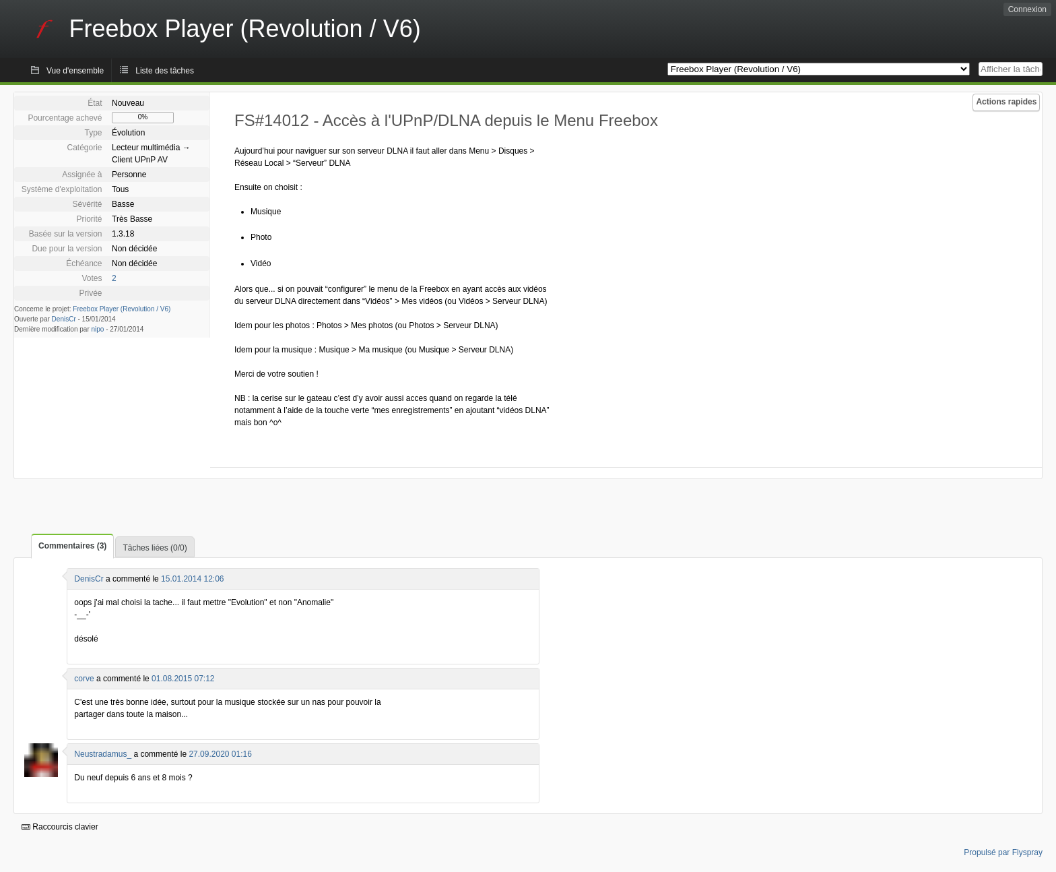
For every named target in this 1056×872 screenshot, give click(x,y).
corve (84, 678)
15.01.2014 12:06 (192, 579)
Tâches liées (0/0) (155, 548)
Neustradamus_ (102, 754)
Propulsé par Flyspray (1003, 852)
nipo (98, 329)
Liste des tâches (164, 70)
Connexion (1027, 9)
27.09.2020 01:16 (220, 754)
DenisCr (64, 319)
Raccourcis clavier (60, 827)
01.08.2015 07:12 (183, 678)
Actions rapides (1006, 101)
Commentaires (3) (72, 546)
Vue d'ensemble (75, 70)
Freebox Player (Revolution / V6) (121, 309)
